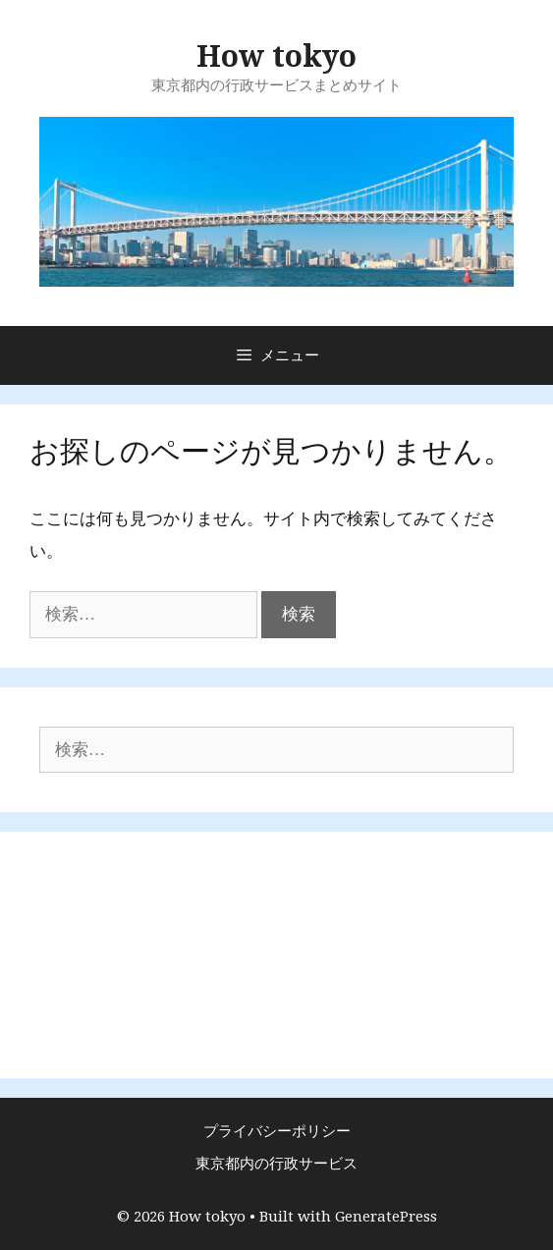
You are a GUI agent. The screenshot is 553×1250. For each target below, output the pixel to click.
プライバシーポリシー (277, 1131)
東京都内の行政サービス (276, 1163)
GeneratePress (386, 1216)
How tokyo (276, 56)
